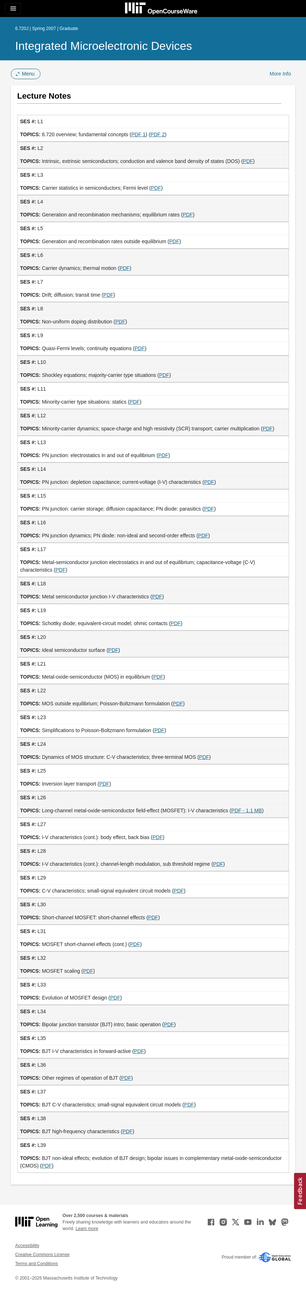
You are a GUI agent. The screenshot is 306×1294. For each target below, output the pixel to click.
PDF (248, 161)
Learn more (87, 1228)
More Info (280, 74)
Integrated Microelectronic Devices (103, 45)
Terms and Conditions (36, 1263)
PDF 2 (157, 134)
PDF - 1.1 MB (246, 810)
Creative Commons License (42, 1254)
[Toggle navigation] (13, 8)
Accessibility (27, 1245)
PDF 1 (138, 134)
